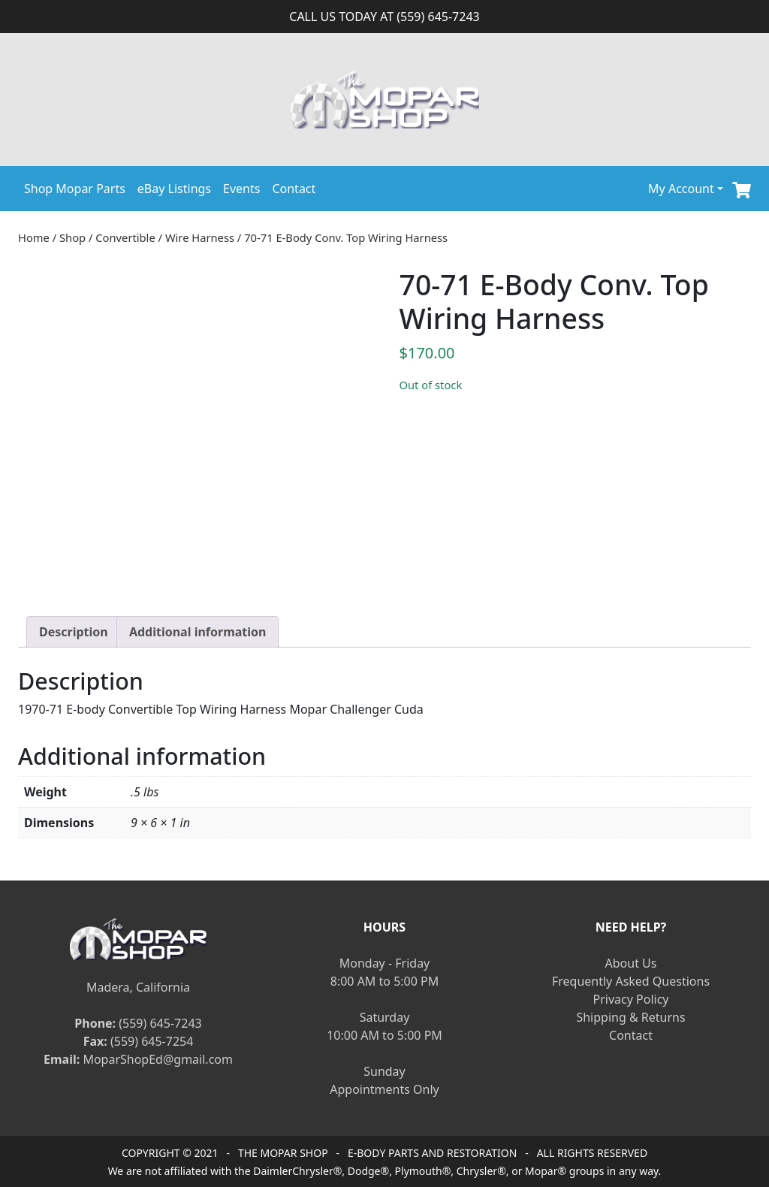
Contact (293, 188)
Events (241, 188)
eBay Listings (174, 188)
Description (73, 632)
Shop (72, 237)
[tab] (73, 632)
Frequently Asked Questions (631, 981)
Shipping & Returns (630, 1017)
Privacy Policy (631, 999)
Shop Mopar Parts (74, 188)
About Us (631, 963)
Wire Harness (199, 237)
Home (34, 237)
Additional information (198, 632)
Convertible (125, 237)
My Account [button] (681, 188)
